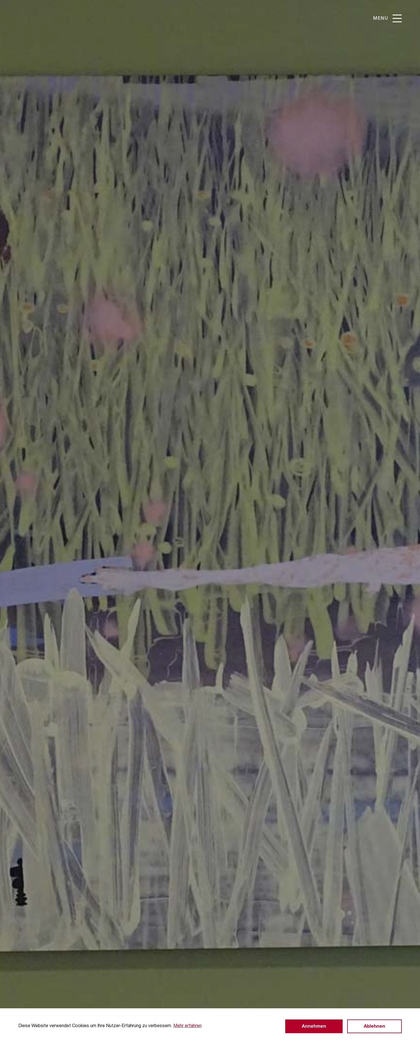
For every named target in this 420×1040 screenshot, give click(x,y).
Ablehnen (374, 1027)
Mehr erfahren (187, 1026)
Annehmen (314, 1027)
